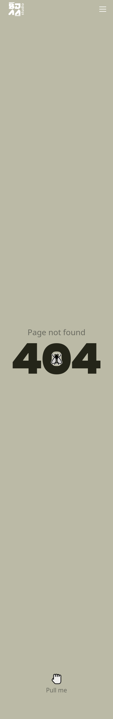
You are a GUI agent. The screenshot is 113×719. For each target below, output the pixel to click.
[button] (101, 9)
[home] (15, 9)
